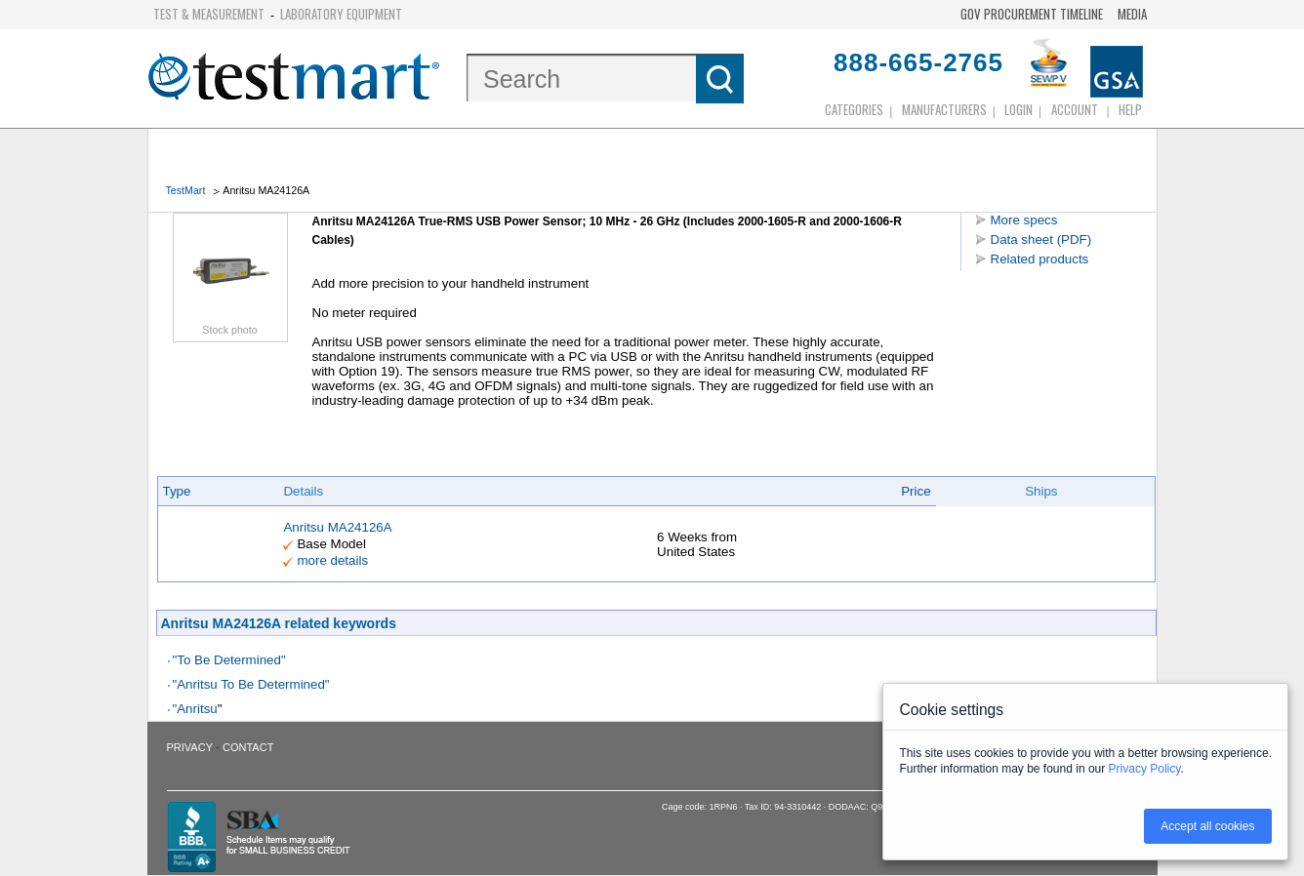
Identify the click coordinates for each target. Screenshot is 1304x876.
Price (915, 491)
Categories (854, 109)
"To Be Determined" (229, 660)
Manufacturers (944, 109)
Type (177, 491)
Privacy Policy (1145, 769)
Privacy (190, 747)
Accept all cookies (1207, 826)
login (1018, 109)
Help (1130, 109)
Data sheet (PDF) (1041, 239)
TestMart (186, 190)
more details (332, 560)
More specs (1024, 220)
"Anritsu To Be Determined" (251, 684)
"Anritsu (195, 708)
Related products (1040, 259)
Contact (248, 747)
